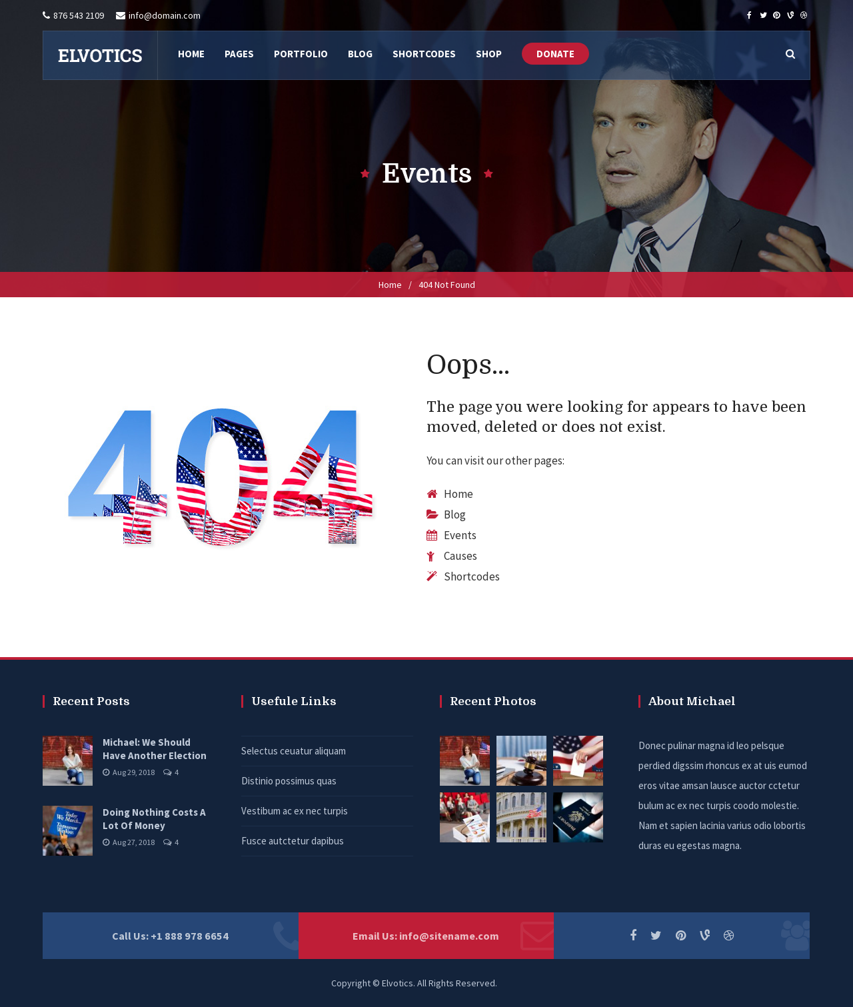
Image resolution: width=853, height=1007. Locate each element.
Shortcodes (472, 576)
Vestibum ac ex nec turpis (294, 810)
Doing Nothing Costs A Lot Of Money (154, 819)
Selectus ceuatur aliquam (293, 750)
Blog (455, 514)
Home (390, 285)
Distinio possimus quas (289, 780)
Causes (460, 555)
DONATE (555, 53)
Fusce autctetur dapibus (292, 840)
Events (460, 535)
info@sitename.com (449, 935)
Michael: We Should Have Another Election (155, 749)
